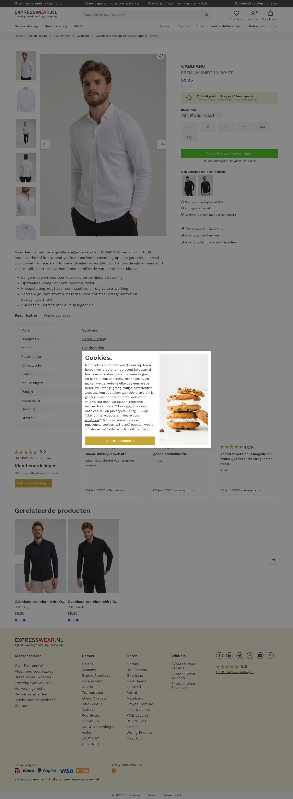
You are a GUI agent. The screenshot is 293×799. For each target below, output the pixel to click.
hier (129, 406)
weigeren (92, 420)
